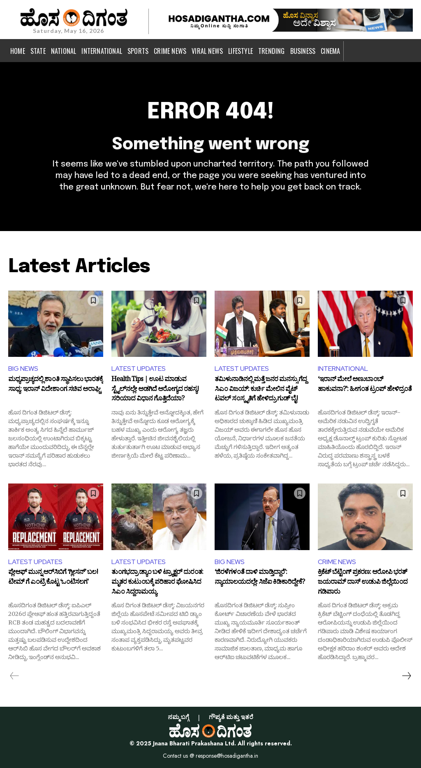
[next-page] (406, 676)
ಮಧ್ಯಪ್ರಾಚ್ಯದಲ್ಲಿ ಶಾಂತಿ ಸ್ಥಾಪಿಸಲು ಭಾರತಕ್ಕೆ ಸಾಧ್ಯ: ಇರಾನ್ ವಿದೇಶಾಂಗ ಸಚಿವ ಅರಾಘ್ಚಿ (55, 386)
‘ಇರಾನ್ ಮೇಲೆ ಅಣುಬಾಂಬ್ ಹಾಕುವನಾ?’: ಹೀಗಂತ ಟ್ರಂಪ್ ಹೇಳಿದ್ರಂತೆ (365, 386)
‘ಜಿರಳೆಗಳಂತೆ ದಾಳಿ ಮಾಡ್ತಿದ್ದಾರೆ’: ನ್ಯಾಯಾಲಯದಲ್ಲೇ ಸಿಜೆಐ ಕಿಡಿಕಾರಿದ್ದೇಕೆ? (260, 578)
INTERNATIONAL (343, 368)
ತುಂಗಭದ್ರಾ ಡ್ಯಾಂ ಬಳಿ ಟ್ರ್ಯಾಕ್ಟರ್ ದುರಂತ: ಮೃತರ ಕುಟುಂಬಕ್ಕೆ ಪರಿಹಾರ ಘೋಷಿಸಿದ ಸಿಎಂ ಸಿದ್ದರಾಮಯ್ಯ (157, 583)
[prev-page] (14, 676)
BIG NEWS (23, 368)
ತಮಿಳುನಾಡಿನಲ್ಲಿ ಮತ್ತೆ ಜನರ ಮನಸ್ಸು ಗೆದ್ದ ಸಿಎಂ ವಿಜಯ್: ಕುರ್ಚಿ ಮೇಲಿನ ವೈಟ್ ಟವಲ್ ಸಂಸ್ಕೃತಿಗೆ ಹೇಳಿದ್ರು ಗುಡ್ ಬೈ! (261, 390)
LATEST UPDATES (138, 368)
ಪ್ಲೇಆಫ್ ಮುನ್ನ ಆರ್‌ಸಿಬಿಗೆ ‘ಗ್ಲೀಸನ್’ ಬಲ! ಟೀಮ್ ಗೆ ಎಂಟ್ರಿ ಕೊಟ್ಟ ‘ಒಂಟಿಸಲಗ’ (53, 578)
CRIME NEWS (337, 561)
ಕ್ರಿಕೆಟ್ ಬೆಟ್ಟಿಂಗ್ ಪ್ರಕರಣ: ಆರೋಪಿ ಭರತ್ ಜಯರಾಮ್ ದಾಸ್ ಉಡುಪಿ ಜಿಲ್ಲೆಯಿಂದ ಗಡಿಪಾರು (362, 583)
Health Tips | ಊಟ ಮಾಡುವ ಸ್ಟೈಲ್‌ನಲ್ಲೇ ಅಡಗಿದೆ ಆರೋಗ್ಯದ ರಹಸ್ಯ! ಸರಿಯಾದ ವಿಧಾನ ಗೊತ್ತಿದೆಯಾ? (155, 390)
